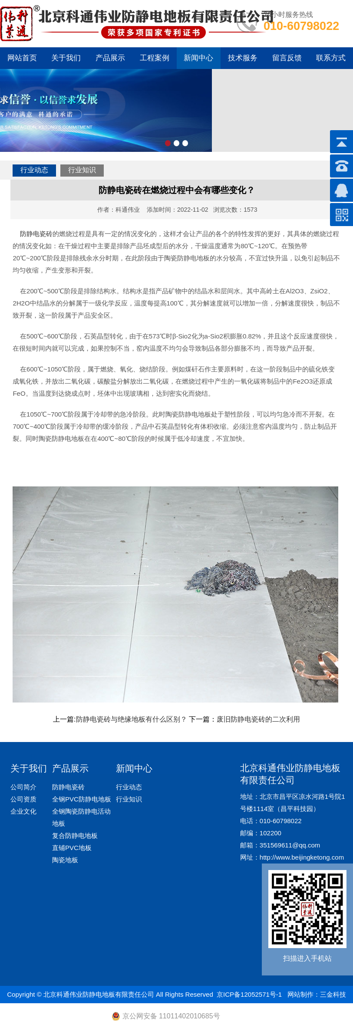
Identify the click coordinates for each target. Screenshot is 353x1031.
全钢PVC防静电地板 (81, 799)
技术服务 (242, 58)
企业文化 (23, 811)
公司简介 (23, 787)
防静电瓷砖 (36, 233)
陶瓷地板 (65, 860)
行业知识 (82, 170)
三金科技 (333, 994)
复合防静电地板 (75, 835)
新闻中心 (198, 58)
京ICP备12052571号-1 (249, 994)
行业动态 (34, 170)
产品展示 (110, 58)
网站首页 (22, 58)
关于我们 (66, 58)
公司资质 (23, 799)
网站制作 (300, 994)
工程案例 (154, 58)
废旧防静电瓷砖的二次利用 (258, 719)
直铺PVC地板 (72, 847)
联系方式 (331, 58)
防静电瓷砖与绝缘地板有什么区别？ (131, 719)
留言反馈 (287, 58)
